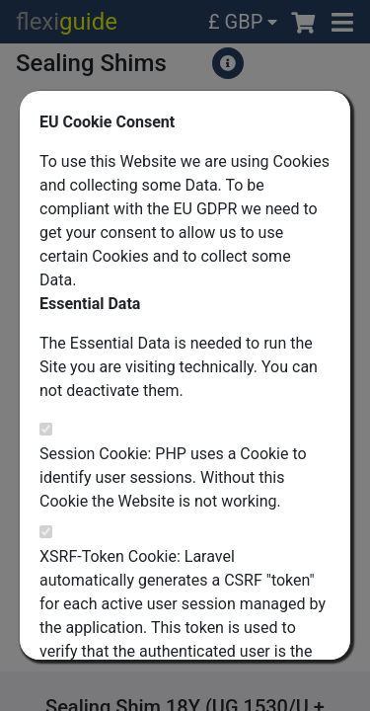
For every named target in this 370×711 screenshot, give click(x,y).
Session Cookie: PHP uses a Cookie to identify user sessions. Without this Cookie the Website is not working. (173, 477)
